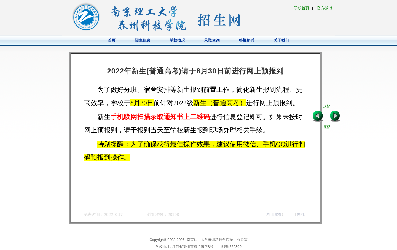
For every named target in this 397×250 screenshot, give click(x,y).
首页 (112, 40)
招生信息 (142, 40)
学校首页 (301, 8)
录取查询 (212, 40)
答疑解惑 (246, 40)
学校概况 (177, 40)
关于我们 (281, 40)
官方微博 (324, 8)
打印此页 (274, 214)
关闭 (300, 214)
